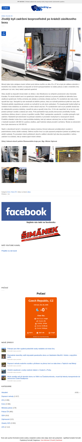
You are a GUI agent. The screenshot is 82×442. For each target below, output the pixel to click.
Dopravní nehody (7, 396)
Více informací (45, 440)
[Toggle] (80, 392)
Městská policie (6, 408)
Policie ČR (9, 16)
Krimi (3, 16)
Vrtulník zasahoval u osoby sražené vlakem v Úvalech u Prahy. (29, 370)
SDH (3, 415)
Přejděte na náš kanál (9, 251)
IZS (2, 400)
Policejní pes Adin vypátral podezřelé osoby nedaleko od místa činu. (31, 349)
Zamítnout (59, 440)
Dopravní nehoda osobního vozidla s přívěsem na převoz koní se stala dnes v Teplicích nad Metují (41, 363)
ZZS (2, 427)
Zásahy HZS (5, 423)
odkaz (29, 192)
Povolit (53, 440)
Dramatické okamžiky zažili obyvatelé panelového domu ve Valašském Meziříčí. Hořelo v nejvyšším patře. (42, 356)
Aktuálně (4, 392)
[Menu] (6, 8)
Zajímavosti (5, 419)
